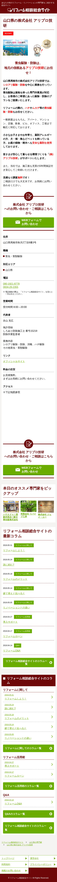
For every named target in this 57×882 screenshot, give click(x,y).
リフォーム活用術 (23, 617)
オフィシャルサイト (14, 361)
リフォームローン (12, 636)
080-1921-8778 (11, 283)
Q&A (17, 645)
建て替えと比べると (14, 593)
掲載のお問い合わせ (11, 870)
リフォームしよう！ (14, 550)
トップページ (8, 858)
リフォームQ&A (11, 650)
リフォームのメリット (15, 579)
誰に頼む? (8, 564)
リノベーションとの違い (16, 607)
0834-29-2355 (10, 287)
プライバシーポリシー (40, 864)
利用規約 (6, 864)
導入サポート (10, 622)
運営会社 (34, 858)
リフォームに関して (24, 545)
